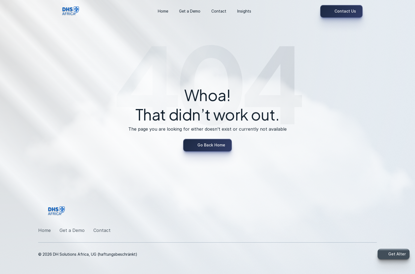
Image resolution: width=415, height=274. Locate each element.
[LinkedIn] (325, 212)
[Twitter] (372, 212)
